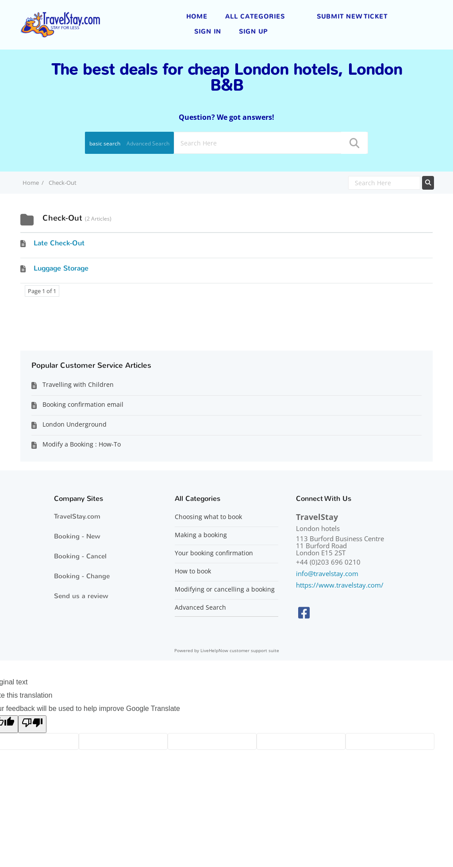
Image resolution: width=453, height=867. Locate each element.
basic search (104, 143)
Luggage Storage (61, 268)
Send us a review (81, 596)
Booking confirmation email (82, 404)
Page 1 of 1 (42, 291)
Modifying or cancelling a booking (225, 589)
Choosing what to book (208, 516)
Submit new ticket (352, 16)
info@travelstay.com (327, 573)
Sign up (253, 31)
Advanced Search (148, 143)
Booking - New (77, 536)
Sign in (207, 31)
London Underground (74, 424)
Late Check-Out (59, 243)
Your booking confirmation (214, 553)
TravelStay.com (77, 516)
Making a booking (201, 535)
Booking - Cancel (80, 556)
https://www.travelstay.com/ (340, 585)
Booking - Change (82, 576)
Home (196, 16)
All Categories (255, 16)
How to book (193, 571)
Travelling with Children (78, 384)
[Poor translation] (32, 724)
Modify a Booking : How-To (81, 444)
